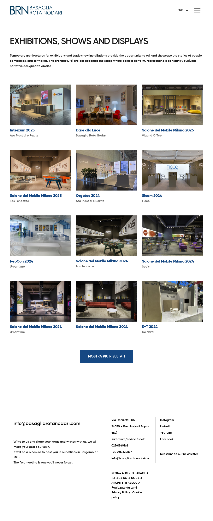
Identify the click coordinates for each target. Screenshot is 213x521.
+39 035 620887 (121, 452)
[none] (182, 10)
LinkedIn (165, 426)
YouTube (166, 432)
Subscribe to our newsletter (179, 454)
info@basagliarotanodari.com (47, 423)
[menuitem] (182, 10)
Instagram (167, 420)
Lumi (134, 487)
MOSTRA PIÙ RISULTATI (106, 356)
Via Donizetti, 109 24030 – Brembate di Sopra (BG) (130, 426)
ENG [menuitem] (180, 10)
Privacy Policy (120, 492)
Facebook (167, 439)
